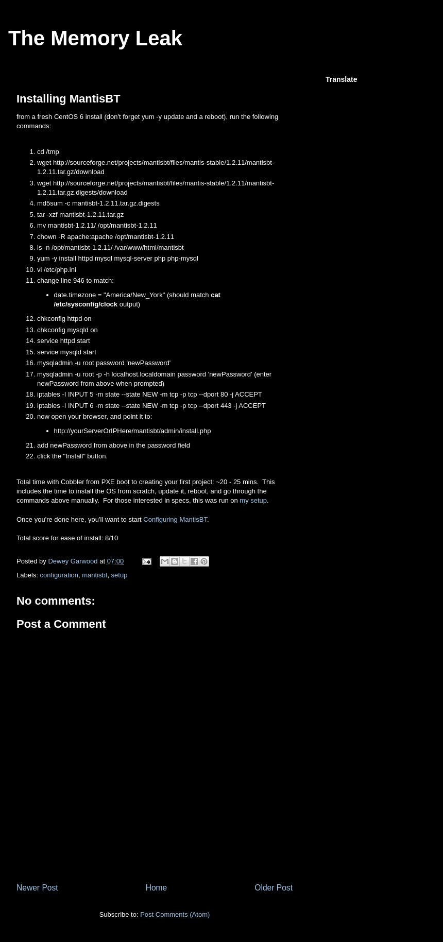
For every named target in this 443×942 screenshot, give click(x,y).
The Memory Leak (95, 38)
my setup (253, 500)
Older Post (273, 887)
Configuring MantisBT (175, 519)
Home (156, 887)
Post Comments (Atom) (175, 914)
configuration (59, 575)
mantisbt (94, 575)
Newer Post (37, 887)
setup (119, 575)
